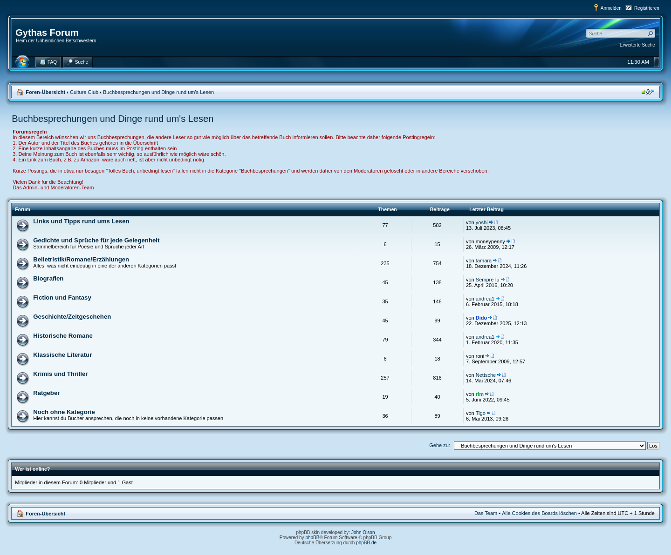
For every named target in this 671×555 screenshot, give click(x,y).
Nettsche (486, 375)
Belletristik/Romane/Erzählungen (81, 259)
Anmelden (611, 8)
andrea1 (485, 298)
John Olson (363, 532)
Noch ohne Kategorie (64, 411)
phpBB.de (366, 542)
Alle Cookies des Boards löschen (539, 513)
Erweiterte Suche (637, 44)
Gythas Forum (47, 32)
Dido (481, 318)
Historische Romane (63, 335)
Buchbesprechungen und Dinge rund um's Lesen (158, 92)
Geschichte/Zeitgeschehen (72, 316)
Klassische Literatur (62, 354)
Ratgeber (46, 392)
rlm (480, 394)
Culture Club (84, 92)
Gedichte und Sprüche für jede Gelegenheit (96, 240)
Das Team (485, 513)
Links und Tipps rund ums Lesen (81, 221)
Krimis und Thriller (60, 373)
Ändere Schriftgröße (648, 91)
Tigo (481, 413)
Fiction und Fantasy (62, 297)
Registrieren (646, 8)
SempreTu (488, 279)
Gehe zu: (439, 445)
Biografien (48, 278)
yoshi (482, 222)
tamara (484, 260)
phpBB (312, 537)
